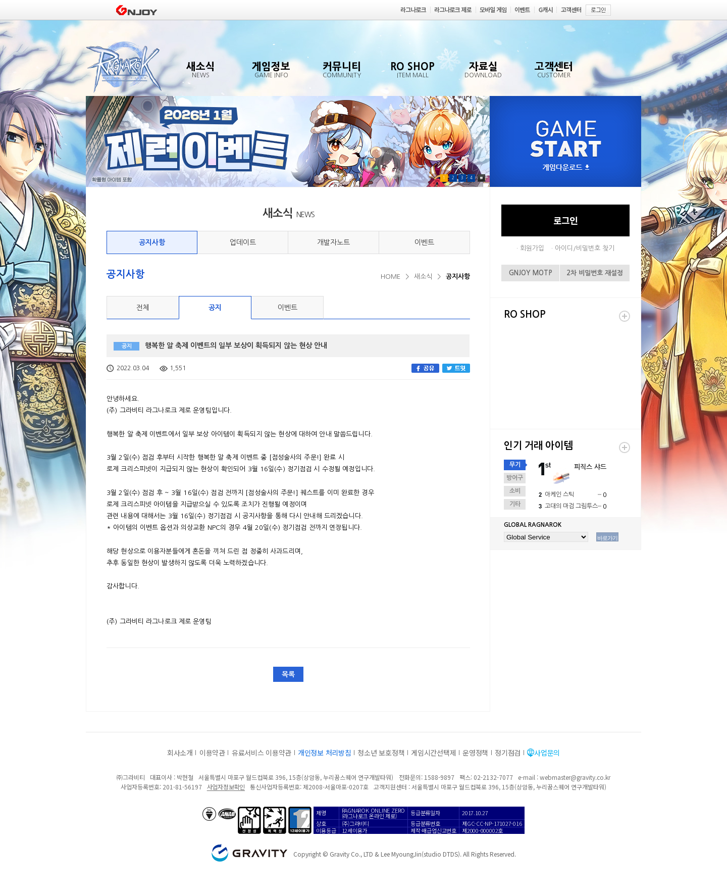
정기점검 (508, 753)
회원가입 (532, 248)
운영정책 (475, 753)
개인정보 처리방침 (324, 753)
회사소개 (180, 753)
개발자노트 (333, 242)
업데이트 (243, 242)
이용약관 (212, 753)
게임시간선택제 (433, 753)
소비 (515, 491)
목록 (288, 674)
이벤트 (424, 242)
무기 (515, 465)
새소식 (423, 276)
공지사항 (152, 242)
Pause (481, 178)
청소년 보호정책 (380, 753)
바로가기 (607, 538)
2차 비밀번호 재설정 (594, 273)
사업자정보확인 (226, 786)
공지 (215, 307)
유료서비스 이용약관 (261, 753)
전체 (142, 307)
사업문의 (547, 753)
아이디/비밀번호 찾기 (584, 248)
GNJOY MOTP (530, 273)
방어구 (514, 478)
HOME (390, 276)
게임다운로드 (566, 168)
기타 (515, 504)
